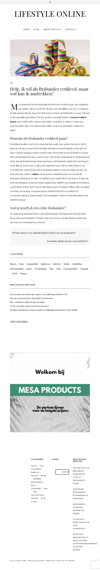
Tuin (58, 268)
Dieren (13, 264)
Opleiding (77, 264)
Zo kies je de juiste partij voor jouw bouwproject (29, 306)
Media (66, 264)
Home (26, 29)
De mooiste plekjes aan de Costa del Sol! (67, 241)
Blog (36, 29)
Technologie (40, 268)
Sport (29, 268)
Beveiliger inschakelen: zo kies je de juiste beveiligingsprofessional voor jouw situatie (44, 310)
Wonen (23, 273)
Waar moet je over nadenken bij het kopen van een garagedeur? (44, 232)
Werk (14, 273)
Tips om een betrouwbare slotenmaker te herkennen (31, 298)
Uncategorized (70, 268)
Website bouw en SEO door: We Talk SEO (60, 561)
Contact (70, 29)
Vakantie (84, 268)
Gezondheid (32, 264)
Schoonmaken (17, 268)
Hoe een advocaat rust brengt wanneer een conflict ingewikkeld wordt (38, 294)
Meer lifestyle (52, 29)
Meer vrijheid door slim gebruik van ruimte (27, 302)
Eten (21, 264)
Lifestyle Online (50, 13)
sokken (35, 174)
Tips (11, 83)
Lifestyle (57, 264)
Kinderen (45, 264)
